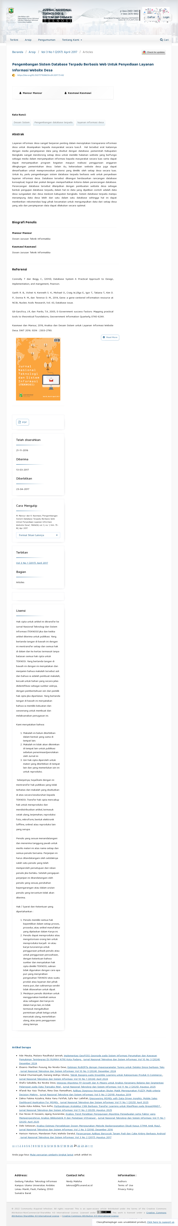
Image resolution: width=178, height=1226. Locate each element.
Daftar (151, 17)
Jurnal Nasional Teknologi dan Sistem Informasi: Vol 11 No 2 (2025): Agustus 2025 (109, 1087)
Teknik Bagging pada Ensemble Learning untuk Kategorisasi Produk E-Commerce (116, 1075)
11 (42, 1146)
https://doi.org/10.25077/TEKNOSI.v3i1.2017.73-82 (40, 75)
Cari (164, 40)
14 (51, 1146)
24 (86, 1146)
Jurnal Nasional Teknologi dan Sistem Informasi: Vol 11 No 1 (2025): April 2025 (104, 1102)
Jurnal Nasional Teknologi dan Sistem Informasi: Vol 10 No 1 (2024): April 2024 (63, 1079)
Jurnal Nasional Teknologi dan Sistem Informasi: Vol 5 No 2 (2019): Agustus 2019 (85, 1095)
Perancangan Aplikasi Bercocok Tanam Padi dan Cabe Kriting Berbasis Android (120, 1134)
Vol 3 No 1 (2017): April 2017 (59, 52)
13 (48, 1146)
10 (38, 1146)
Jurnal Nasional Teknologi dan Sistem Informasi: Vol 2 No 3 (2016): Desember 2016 (66, 1130)
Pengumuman (46, 40)
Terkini (14, 40)
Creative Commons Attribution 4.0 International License (90, 1216)
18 (64, 1146)
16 (58, 1146)
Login (166, 17)
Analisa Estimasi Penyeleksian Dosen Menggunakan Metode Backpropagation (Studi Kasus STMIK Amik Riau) (99, 1126)
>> (91, 1146)
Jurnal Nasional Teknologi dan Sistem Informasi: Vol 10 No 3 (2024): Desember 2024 (89, 1061)
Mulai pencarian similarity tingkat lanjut (51, 1155)
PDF (24, 422)
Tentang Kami (71, 40)
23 (82, 1146)
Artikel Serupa (21, 1047)
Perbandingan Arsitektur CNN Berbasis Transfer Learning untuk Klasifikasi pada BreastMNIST (107, 1106)
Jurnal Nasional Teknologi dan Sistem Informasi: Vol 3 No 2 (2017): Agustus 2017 (65, 1137)
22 (78, 1146)
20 (71, 1146)
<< (13, 1146)
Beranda (17, 52)
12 (45, 1146)
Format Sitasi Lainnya (31, 535)
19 (68, 1146)
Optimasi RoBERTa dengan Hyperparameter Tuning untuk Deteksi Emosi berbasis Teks (115, 1067)
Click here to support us (160, 1222)
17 (61, 1146)
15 (55, 1146)
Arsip (28, 40)
